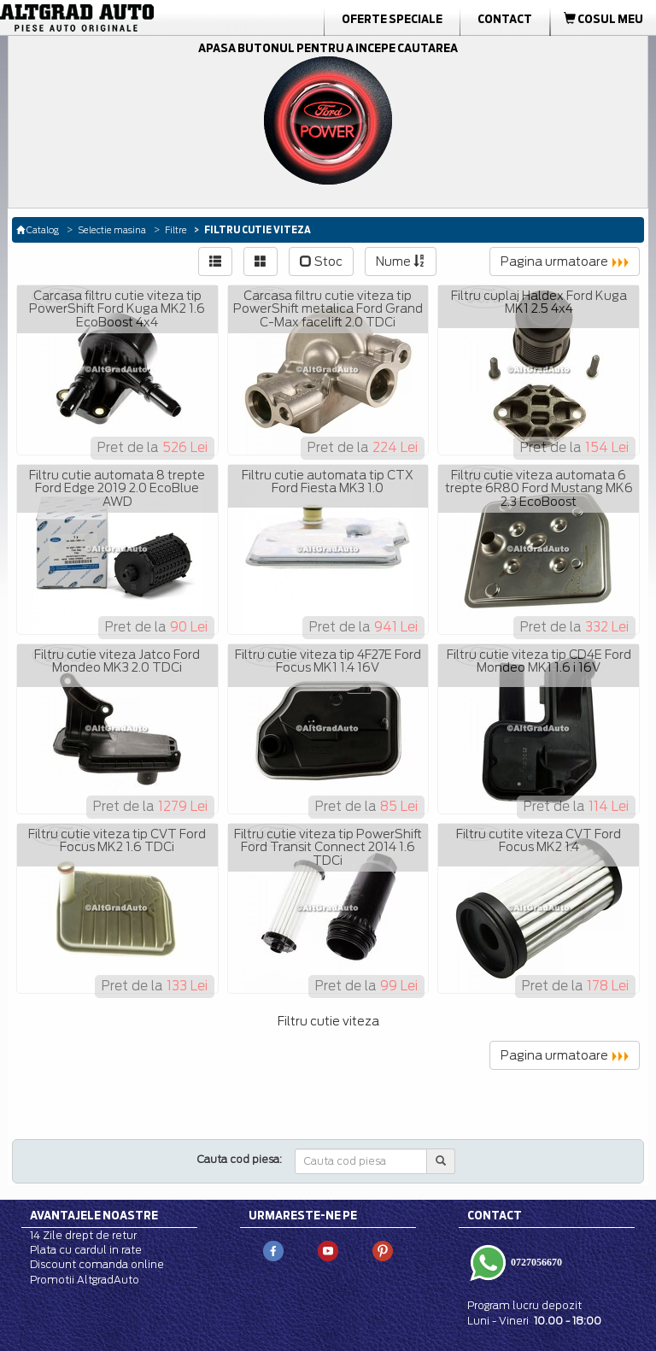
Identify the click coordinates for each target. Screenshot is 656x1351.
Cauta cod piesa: (239, 1159)
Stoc (321, 261)
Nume (400, 261)
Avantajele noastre (94, 1215)
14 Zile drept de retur (83, 1235)
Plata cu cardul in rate (86, 1249)
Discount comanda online (97, 1264)
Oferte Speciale (392, 19)
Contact (504, 19)
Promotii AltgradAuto (84, 1279)
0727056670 (535, 1262)
